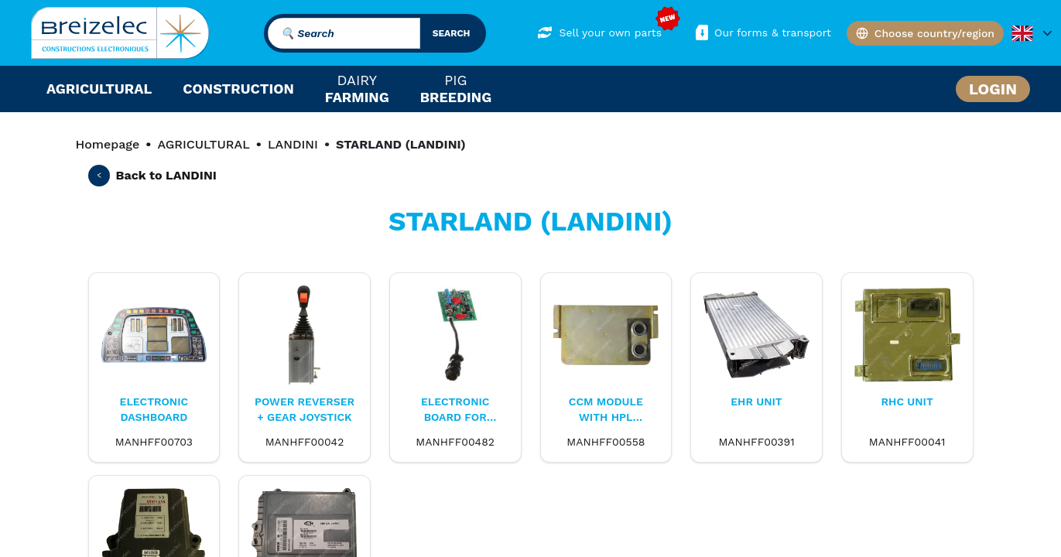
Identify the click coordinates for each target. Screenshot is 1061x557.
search (452, 33)
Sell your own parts (599, 32)
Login (993, 89)
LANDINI (293, 144)
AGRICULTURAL (203, 144)
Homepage (108, 144)
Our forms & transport (762, 32)
